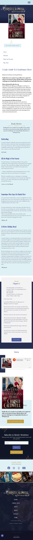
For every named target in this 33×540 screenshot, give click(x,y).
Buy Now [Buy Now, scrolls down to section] (6, 63)
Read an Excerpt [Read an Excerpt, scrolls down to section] (8, 59)
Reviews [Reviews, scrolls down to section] (6, 55)
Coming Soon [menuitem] (16, 503)
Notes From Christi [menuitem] (16, 520)
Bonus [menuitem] (16, 510)
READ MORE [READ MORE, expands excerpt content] (16, 340)
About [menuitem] (16, 507)
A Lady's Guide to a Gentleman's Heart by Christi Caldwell (16, 369)
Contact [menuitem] (15, 514)
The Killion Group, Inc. (4, 369)
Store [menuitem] (15, 517)
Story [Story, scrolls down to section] (5, 52)
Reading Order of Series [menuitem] (16, 523)
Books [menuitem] (16, 499)
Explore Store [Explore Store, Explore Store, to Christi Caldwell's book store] (16, 452)
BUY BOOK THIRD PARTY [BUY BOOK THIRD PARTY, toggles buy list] (12, 45)
